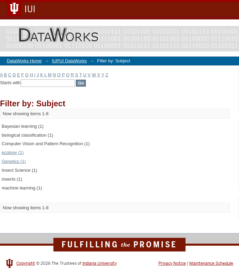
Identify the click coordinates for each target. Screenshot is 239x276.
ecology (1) (12, 152)
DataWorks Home (24, 60)
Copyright (25, 263)
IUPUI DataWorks (69, 60)
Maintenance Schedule (211, 263)
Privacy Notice (172, 263)
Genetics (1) (14, 161)
